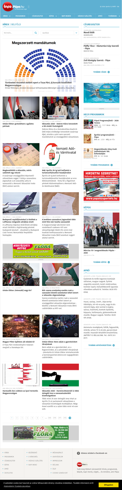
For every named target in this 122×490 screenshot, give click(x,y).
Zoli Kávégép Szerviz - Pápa (97, 60)
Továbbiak (112, 16)
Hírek (5, 16)
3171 (59, 418)
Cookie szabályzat (60, 473)
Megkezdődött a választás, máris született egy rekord (17, 171)
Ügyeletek (8, 473)
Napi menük (66, 16)
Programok (20, 16)
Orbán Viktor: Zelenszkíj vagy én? (17, 290)
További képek (100, 262)
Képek (51, 16)
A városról (33, 456)
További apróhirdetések (99, 345)
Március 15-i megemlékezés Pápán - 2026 (99, 251)
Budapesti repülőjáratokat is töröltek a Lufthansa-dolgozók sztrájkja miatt (20, 221)
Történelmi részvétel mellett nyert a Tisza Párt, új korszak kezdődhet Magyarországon (38, 84)
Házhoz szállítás (85, 16)
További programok (99, 165)
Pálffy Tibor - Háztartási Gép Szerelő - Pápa (101, 47)
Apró (100, 16)
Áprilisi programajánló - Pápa (104, 136)
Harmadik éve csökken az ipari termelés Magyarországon (20, 392)
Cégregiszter (37, 16)
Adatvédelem (58, 456)
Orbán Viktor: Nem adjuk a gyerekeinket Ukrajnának (59, 343)
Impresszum (57, 461)
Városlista (29, 6)
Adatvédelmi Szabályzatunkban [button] (17, 486)
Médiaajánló (58, 452)
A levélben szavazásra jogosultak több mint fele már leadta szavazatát (59, 221)
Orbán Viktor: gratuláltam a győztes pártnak (18, 125)
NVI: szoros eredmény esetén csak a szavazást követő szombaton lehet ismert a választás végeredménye (60, 293)
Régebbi (69, 417)
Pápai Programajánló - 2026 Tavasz (106, 121)
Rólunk (56, 465)
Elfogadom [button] (108, 485)
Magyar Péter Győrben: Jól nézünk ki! (19, 341)
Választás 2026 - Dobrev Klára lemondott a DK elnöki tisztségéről (60, 125)
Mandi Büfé (89, 32)
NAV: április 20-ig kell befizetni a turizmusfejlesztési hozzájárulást (56, 171)
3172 (65, 418)
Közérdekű (32, 452)
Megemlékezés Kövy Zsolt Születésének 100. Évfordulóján (105, 151)
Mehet (35, 33)
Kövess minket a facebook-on (94, 453)
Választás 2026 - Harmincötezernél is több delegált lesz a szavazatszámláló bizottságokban (60, 393)
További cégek (99, 72)
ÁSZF (54, 469)
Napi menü (32, 465)
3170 (54, 418)
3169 (49, 418)
